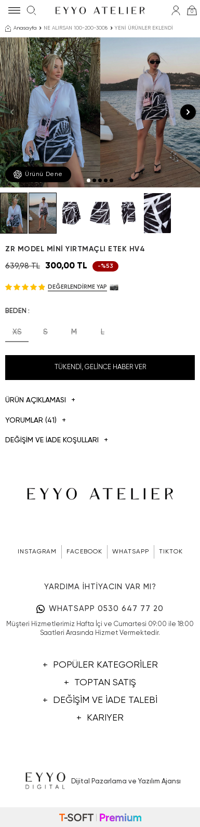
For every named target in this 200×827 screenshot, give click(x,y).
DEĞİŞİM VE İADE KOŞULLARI (56, 440)
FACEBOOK (84, 552)
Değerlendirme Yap (77, 287)
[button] (88, 180)
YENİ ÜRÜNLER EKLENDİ (144, 28)
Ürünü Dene (38, 174)
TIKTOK (171, 552)
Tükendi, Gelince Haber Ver (100, 367)
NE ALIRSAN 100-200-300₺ (76, 28)
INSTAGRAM (37, 552)
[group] (50, 112)
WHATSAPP (130, 552)
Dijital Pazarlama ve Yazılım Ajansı (100, 781)
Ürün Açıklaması (40, 400)
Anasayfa (21, 28)
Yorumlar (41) (35, 421)
